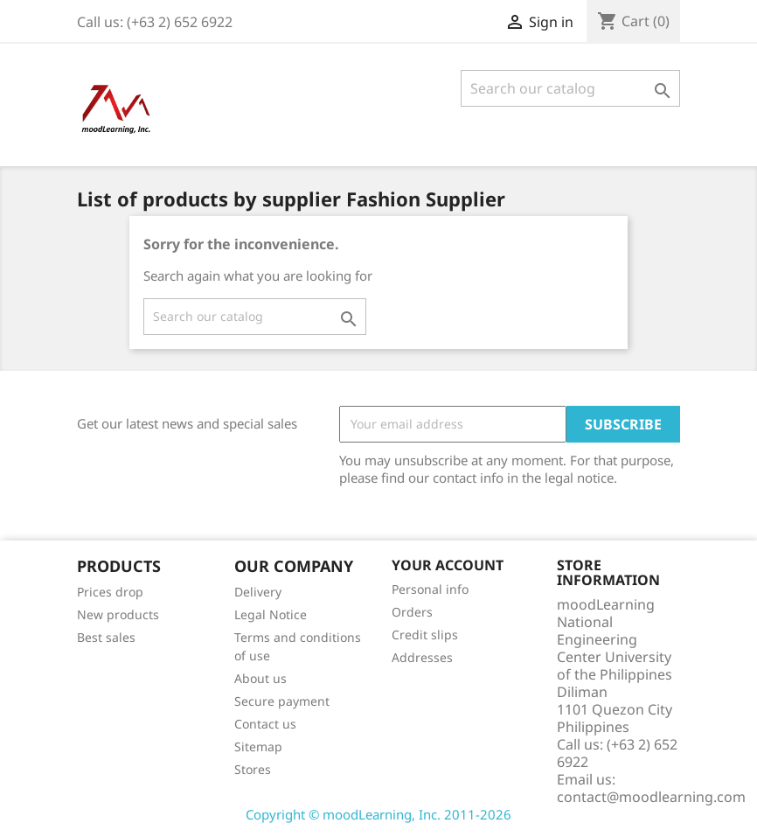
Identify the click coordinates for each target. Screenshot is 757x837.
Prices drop (110, 591)
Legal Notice (270, 614)
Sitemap (258, 746)
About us (260, 678)
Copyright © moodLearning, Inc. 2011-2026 (378, 814)
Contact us (265, 723)
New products (118, 614)
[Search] (570, 88)
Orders (412, 611)
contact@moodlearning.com (651, 796)
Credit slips (425, 634)
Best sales (106, 637)
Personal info (430, 589)
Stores (252, 769)
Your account (448, 565)
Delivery (257, 591)
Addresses (422, 657)
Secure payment (282, 701)
